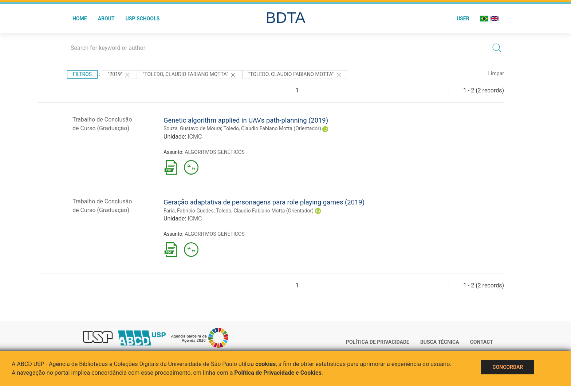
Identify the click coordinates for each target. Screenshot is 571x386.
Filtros (82, 74)
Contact (481, 342)
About (106, 18)
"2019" (119, 75)
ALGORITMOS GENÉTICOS (214, 152)
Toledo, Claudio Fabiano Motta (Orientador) (272, 128)
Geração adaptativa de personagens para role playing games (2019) (264, 202)
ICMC (195, 136)
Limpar (496, 73)
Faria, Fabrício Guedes (189, 211)
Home (79, 18)
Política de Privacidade (377, 342)
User (463, 18)
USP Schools (143, 18)
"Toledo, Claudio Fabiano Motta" (190, 75)
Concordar (507, 367)
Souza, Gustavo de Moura (192, 128)
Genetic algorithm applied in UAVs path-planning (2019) (246, 120)
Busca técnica (439, 342)
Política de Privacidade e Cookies (278, 372)
